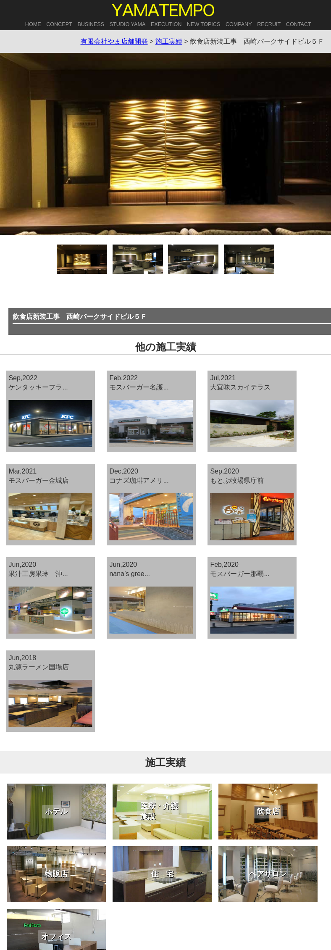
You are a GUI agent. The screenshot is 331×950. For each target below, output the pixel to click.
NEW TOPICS (203, 24)
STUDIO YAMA (128, 24)
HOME (33, 24)
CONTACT (298, 24)
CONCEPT (59, 24)
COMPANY (239, 24)
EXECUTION (166, 24)
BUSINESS (90, 24)
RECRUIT (269, 24)
